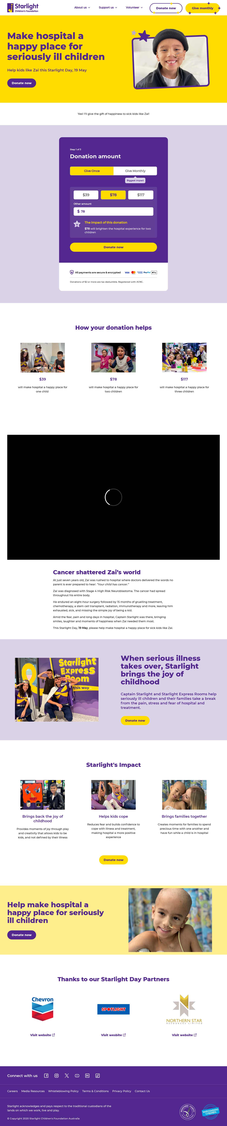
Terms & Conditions (95, 1091)
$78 (113, 195)
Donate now (165, 8)
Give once (92, 171)
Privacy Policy (121, 1091)
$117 (140, 195)
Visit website (42, 1035)
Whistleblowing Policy (63, 1091)
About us (82, 7)
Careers (12, 1091)
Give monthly (135, 171)
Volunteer (134, 7)
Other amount (82, 204)
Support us (108, 7)
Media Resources (33, 1091)
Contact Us (142, 1091)
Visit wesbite (113, 1035)
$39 (86, 195)
